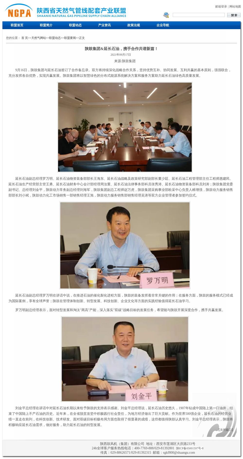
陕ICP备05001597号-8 (190, 448)
